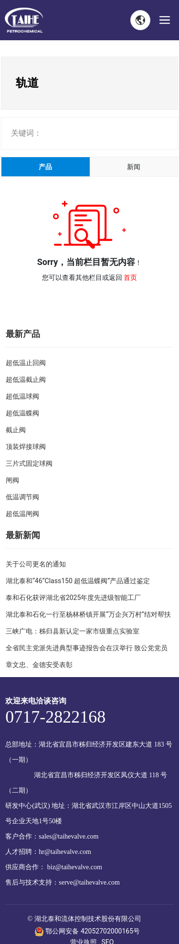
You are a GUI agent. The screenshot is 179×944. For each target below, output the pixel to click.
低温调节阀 (22, 497)
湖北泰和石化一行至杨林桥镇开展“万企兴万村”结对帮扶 (88, 614)
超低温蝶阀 (22, 413)
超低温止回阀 (26, 363)
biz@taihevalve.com (74, 867)
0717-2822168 (55, 716)
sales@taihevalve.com (68, 836)
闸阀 (12, 480)
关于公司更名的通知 (36, 564)
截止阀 (16, 430)
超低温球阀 (22, 396)
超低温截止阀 (26, 379)
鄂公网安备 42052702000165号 (87, 931)
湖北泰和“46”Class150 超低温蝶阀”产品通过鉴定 (78, 581)
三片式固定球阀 (29, 463)
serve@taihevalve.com (89, 882)
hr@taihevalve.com (65, 851)
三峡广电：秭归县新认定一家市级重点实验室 (72, 631)
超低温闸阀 (22, 514)
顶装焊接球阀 (26, 446)
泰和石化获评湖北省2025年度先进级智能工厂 (73, 597)
